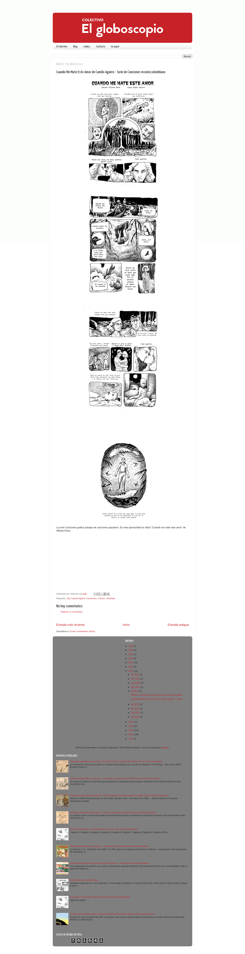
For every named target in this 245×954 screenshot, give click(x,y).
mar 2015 (136, 712)
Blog (75, 46)
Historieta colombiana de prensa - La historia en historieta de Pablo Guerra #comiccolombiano (115, 778)
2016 (131, 667)
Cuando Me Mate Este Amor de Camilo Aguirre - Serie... (157, 699)
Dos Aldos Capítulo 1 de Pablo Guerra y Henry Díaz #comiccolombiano (104, 829)
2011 (131, 734)
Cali (68, 598)
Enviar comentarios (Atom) (82, 631)
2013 (131, 726)
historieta (110, 598)
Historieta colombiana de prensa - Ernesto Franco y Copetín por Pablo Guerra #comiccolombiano (116, 761)
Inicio (126, 624)
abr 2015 (135, 708)
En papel (115, 46)
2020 (131, 650)
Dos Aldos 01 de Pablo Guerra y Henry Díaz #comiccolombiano (100, 897)
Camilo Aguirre (78, 598)
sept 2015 (136, 683)
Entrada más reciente (70, 624)
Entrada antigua (178, 624)
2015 (131, 671)
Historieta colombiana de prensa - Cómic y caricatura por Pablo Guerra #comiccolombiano (113, 812)
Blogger (165, 747)
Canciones (92, 598)
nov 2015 (135, 679)
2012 (131, 730)
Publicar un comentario (72, 612)
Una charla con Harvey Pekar (84, 880)
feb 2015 (135, 717)
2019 (131, 654)
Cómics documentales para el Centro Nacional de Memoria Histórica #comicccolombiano (112, 914)
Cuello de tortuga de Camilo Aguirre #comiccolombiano (156, 695)
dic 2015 (135, 674)
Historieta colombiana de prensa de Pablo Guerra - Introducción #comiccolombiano (109, 863)
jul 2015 (135, 691)
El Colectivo (61, 46)
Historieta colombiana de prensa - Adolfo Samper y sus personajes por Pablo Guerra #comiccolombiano (119, 795)
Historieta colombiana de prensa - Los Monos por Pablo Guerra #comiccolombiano (109, 846)
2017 (131, 662)
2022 (131, 646)
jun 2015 (135, 704)
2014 (131, 722)
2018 (131, 658)
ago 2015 (136, 687)
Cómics (86, 46)
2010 (131, 739)
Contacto (100, 46)
